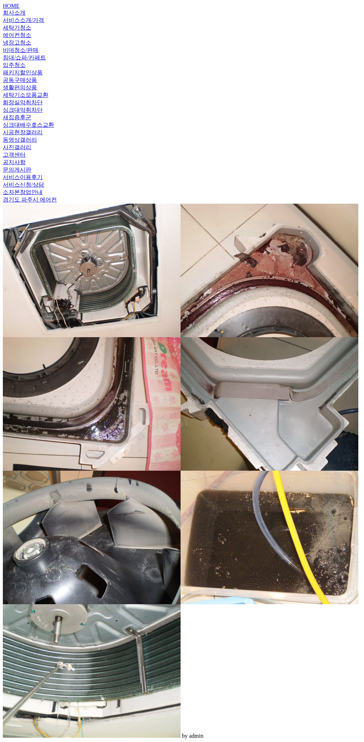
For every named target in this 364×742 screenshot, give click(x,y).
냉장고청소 (17, 43)
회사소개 (14, 13)
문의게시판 (17, 170)
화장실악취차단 (23, 102)
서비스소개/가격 (23, 20)
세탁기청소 (17, 28)
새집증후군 (17, 117)
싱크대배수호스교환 (28, 125)
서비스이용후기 (23, 177)
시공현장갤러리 (23, 132)
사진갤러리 (17, 147)
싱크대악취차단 (23, 110)
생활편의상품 (20, 87)
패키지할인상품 (23, 72)
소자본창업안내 (23, 192)
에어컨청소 (17, 35)
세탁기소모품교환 (25, 95)
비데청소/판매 (20, 50)
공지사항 (14, 162)
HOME (11, 6)
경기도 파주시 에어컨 (30, 200)
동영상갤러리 (20, 140)
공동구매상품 (20, 80)
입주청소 (14, 65)
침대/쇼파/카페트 (24, 57)
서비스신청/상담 (23, 185)
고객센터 (14, 155)
